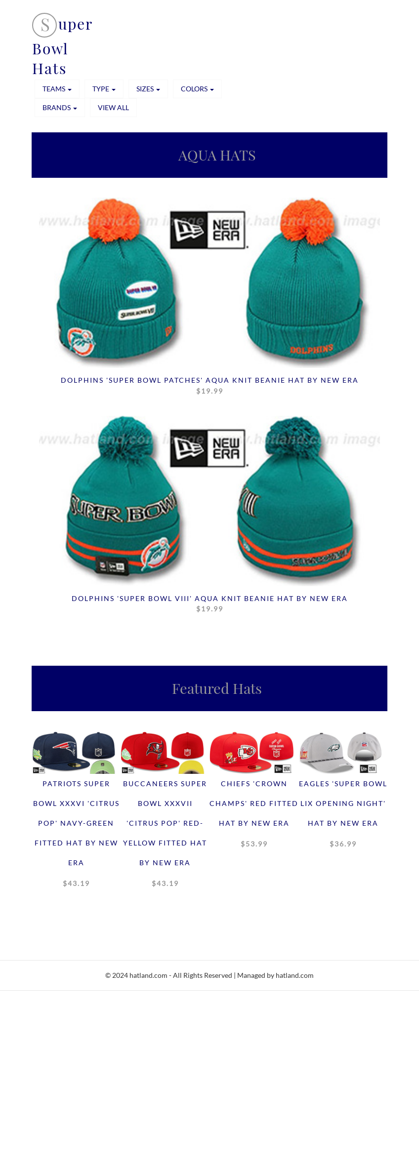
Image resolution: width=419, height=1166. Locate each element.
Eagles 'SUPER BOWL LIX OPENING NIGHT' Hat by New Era (343, 816)
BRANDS (59, 107)
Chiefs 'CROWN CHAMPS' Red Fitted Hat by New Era (254, 816)
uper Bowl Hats (62, 46)
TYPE (104, 88)
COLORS (197, 88)
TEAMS (57, 88)
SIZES (148, 88)
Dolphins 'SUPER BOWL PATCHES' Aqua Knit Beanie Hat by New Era (210, 386)
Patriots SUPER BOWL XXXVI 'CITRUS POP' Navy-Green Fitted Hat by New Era (76, 836)
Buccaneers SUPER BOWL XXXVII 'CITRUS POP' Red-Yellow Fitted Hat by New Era (165, 836)
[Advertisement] (209, 1094)
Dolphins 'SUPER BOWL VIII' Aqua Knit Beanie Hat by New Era (210, 604)
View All (113, 107)
